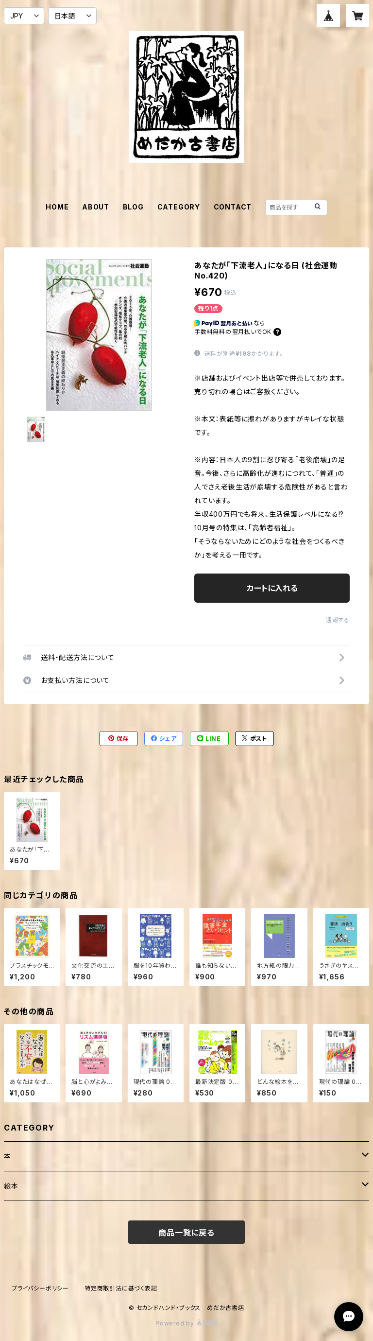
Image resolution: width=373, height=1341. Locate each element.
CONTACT (233, 207)
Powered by (186, 1323)
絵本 (11, 1186)
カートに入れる (272, 588)
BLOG (133, 207)
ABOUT (95, 207)
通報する (338, 620)
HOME (57, 207)
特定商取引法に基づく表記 (121, 1288)
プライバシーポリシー (40, 1288)
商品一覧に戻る (186, 1232)
